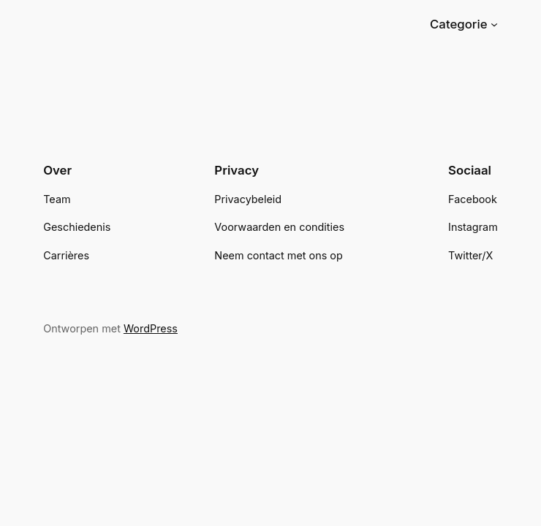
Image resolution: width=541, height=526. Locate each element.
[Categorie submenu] (494, 24)
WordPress (151, 328)
